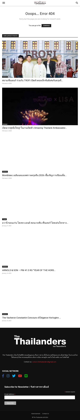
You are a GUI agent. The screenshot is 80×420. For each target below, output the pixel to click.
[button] (3, 3)
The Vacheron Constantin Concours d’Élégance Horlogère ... (31, 317)
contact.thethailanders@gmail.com (44, 362)
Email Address (9, 394)
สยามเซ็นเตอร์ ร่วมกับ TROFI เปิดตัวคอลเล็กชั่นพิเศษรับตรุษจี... (32, 80)
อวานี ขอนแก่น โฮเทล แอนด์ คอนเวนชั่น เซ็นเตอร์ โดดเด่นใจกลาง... (35, 223)
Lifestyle (5, 124)
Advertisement (35, 414)
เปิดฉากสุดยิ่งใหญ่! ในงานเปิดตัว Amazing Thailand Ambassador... (34, 128)
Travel (4, 219)
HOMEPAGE (46, 25)
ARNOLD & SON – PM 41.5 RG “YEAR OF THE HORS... (29, 270)
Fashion (5, 77)
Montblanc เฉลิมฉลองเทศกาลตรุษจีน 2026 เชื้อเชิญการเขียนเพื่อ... (34, 175)
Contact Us (45, 414)
